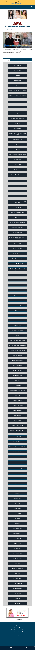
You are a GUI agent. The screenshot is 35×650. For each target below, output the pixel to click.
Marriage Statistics (17, 543)
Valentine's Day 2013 (17, 478)
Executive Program (17, 498)
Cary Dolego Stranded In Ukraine (17, 483)
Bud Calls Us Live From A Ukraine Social (17, 320)
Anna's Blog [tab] (26, 60)
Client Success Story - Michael (17, 102)
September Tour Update (17, 295)
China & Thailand (17, 181)
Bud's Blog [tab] (13, 60)
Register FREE (9, 647)
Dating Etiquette (17, 573)
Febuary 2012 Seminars (17, 375)
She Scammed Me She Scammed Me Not (17, 340)
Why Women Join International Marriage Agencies (17, 345)
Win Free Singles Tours (17, 635)
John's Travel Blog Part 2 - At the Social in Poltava (17, 154)
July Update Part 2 (17, 310)
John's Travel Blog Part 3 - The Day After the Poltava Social (17, 134)
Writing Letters (17, 380)
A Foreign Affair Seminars (17, 253)
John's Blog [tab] (6, 60)
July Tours (17, 335)
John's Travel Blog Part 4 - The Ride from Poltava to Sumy (17, 113)
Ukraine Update (17, 217)
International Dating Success (17, 196)
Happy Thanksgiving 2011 (17, 451)
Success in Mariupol (17, 285)
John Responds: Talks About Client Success (17, 222)
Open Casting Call (17, 243)
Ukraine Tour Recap (17, 305)
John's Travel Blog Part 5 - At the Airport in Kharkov (17, 90)
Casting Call (17, 315)
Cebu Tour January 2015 (17, 578)
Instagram (23, 55)
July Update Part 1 (17, 325)
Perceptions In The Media (17, 588)
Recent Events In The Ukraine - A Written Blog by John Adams (17, 202)
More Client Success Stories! (17, 583)
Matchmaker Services (17, 638)
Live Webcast (17, 644)
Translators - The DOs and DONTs (17, 263)
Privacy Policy (17, 640)
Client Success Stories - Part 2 (17, 488)
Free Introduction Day (17, 385)
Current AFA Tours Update (17, 370)
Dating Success (17, 598)
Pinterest (14, 55)
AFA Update (17, 523)
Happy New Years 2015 (17, 70)
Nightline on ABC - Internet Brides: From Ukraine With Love (17, 96)
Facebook (10, 55)
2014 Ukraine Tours (17, 169)
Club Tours (17, 85)
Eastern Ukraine (17, 395)
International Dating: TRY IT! (17, 139)
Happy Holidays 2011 (17, 436)
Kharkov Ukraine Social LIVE (17, 191)
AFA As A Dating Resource (17, 553)
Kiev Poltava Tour (17, 518)
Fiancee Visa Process (17, 128)
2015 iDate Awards (17, 548)
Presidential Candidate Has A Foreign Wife (17, 350)
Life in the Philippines (17, 159)
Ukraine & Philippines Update (17, 232)
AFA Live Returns (17, 473)
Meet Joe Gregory (17, 65)
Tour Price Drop (17, 503)
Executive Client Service (17, 365)
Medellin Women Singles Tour (17, 275)
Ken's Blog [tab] (20, 60)
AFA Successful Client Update (17, 425)
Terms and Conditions (17, 642)
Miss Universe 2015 (17, 164)
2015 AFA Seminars (17, 563)
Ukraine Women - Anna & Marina (17, 227)
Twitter (18, 55)
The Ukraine (17, 149)
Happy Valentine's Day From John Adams (17, 390)
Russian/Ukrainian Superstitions (17, 258)
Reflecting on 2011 (17, 420)
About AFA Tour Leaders (17, 355)
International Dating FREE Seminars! (17, 118)
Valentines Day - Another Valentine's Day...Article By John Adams (17, 462)
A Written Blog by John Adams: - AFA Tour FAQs (17, 446)
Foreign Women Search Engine (17, 629)
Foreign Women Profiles (17, 627)
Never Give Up (17, 493)
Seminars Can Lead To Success (17, 568)
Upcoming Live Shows (17, 538)
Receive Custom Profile (17, 633)
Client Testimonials (17, 593)
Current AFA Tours (17, 415)
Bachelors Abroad (18, 508)
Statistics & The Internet (17, 400)
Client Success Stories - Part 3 (17, 456)
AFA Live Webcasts (17, 513)
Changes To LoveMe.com (17, 280)
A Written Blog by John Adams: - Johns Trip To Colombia (17, 431)
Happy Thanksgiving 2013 (17, 248)
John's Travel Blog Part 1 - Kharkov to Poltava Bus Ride (17, 175)
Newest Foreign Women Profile (17, 631)
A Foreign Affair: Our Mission (17, 528)
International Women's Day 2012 (17, 330)
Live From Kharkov (17, 207)
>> (16, 3)
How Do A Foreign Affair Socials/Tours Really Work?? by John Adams (17, 269)
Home (17, 623)
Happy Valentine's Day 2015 (17, 533)
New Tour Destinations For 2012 (17, 360)
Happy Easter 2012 (17, 300)
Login (26, 647)
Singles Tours (17, 75)
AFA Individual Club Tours (17, 441)
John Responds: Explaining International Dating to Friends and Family (17, 238)
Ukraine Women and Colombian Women (17, 212)
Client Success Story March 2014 (17, 186)
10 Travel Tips (17, 123)
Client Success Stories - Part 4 (17, 290)
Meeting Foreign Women (17, 410)
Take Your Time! (17, 603)
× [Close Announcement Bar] (31, 1)
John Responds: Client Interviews (17, 405)
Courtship (17, 107)
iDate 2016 (17, 144)
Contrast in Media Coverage (17, 468)
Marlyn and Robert (17, 80)
